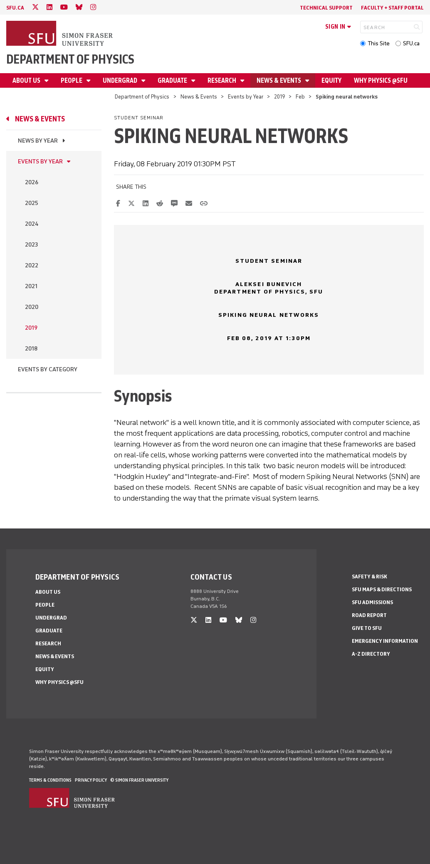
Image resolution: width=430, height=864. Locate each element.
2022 (31, 265)
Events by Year (245, 97)
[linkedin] (49, 7)
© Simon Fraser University (139, 780)
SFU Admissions (372, 602)
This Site (379, 43)
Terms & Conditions (50, 780)
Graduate (173, 80)
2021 (31, 286)
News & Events (279, 80)
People (72, 80)
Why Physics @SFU (381, 80)
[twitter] (35, 7)
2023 (31, 244)
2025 (31, 203)
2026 (31, 182)
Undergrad (120, 80)
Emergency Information (385, 640)
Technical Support (326, 7)
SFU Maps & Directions (382, 589)
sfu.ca (15, 7)
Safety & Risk (369, 576)
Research (222, 80)
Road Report (369, 615)
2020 (31, 307)
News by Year (38, 140)
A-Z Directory (371, 653)
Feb (300, 97)
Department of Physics (70, 59)
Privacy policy (91, 780)
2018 (31, 348)
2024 (31, 223)
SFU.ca (411, 43)
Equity (331, 80)
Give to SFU (367, 628)
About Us (27, 80)
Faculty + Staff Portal (392, 7)
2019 (279, 97)
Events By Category (47, 369)
